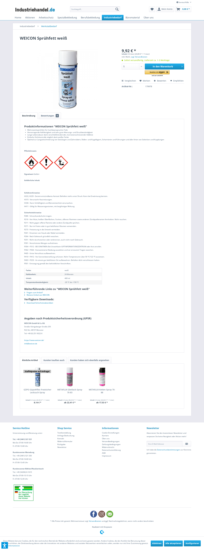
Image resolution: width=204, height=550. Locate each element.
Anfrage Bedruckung (65, 435)
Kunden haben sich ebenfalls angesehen (89, 360)
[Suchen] (117, 9)
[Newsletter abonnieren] (186, 444)
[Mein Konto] (165, 9)
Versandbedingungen (111, 441)
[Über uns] (149, 17)
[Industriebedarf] (113, 17)
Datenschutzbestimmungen (168, 450)
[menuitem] (95, 9)
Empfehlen (177, 80)
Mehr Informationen (11, 545)
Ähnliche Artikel (30, 360)
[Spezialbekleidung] (67, 17)
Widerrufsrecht (108, 447)
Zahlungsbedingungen (111, 444)
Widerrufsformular (64, 441)
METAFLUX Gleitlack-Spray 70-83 (69, 391)
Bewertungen (50, 115)
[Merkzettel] (152, 9)
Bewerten (160, 80)
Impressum (106, 456)
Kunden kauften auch (53, 360)
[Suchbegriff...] (95, 9)
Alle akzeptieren (173, 543)
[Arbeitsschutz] (46, 17)
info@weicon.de (30, 343)
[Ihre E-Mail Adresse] (164, 444)
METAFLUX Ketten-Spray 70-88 (102, 391)
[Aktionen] (30, 17)
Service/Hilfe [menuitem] (183, 2)
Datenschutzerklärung (111, 450)
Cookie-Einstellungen (110, 433)
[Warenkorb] (183, 9)
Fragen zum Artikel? (33, 292)
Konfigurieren (192, 543)
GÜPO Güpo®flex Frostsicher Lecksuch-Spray (37, 391)
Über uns (106, 438)
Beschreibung (28, 115)
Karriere (105, 435)
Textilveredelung (64, 433)
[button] (157, 73)
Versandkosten (95, 521)
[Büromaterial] (133, 17)
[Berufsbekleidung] (90, 17)
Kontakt (60, 438)
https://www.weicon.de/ (34, 340)
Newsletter (61, 447)
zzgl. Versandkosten (139, 57)
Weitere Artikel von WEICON (36, 295)
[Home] (18, 17)
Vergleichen (129, 80)
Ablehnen (157, 543)
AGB (104, 453)
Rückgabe (61, 444)
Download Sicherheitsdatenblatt (38, 303)
